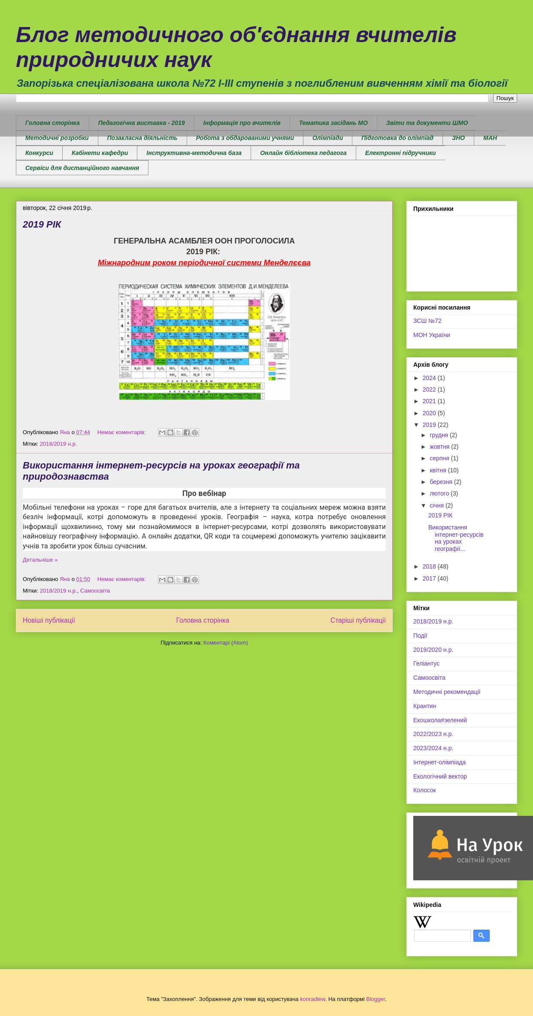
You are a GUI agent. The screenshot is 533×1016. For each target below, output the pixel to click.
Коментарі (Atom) (225, 642)
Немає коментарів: (122, 432)
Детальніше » (40, 560)
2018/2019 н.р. (58, 444)
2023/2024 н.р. (433, 748)
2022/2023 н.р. (433, 733)
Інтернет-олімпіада (439, 762)
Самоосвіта (95, 590)
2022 (430, 389)
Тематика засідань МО (333, 122)
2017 (430, 578)
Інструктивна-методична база (194, 152)
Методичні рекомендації (447, 691)
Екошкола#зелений (440, 720)
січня (437, 505)
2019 (430, 424)
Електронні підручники (400, 152)
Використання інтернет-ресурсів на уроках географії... (456, 538)
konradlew (312, 999)
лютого (440, 493)
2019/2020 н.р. (433, 649)
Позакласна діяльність (142, 137)
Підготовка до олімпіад (397, 137)
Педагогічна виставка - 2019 (141, 122)
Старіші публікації (358, 620)
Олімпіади (327, 137)
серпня (440, 458)
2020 (430, 413)
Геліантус (426, 663)
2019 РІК (42, 224)
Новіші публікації (49, 620)
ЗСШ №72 (427, 320)
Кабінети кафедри (100, 152)
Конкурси (39, 152)
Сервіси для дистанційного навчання (82, 167)
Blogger (375, 999)
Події (420, 635)
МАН (490, 137)
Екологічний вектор (440, 776)
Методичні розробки (57, 137)
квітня (439, 470)
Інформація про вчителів (242, 122)
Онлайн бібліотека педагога (303, 152)
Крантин (424, 706)
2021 (430, 401)
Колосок (424, 790)
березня (442, 481)
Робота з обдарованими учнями (245, 137)
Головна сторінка (52, 122)
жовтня (440, 446)
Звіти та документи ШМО (427, 122)
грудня (440, 435)
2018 (430, 566)
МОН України (431, 335)
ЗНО (458, 137)
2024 (430, 377)
